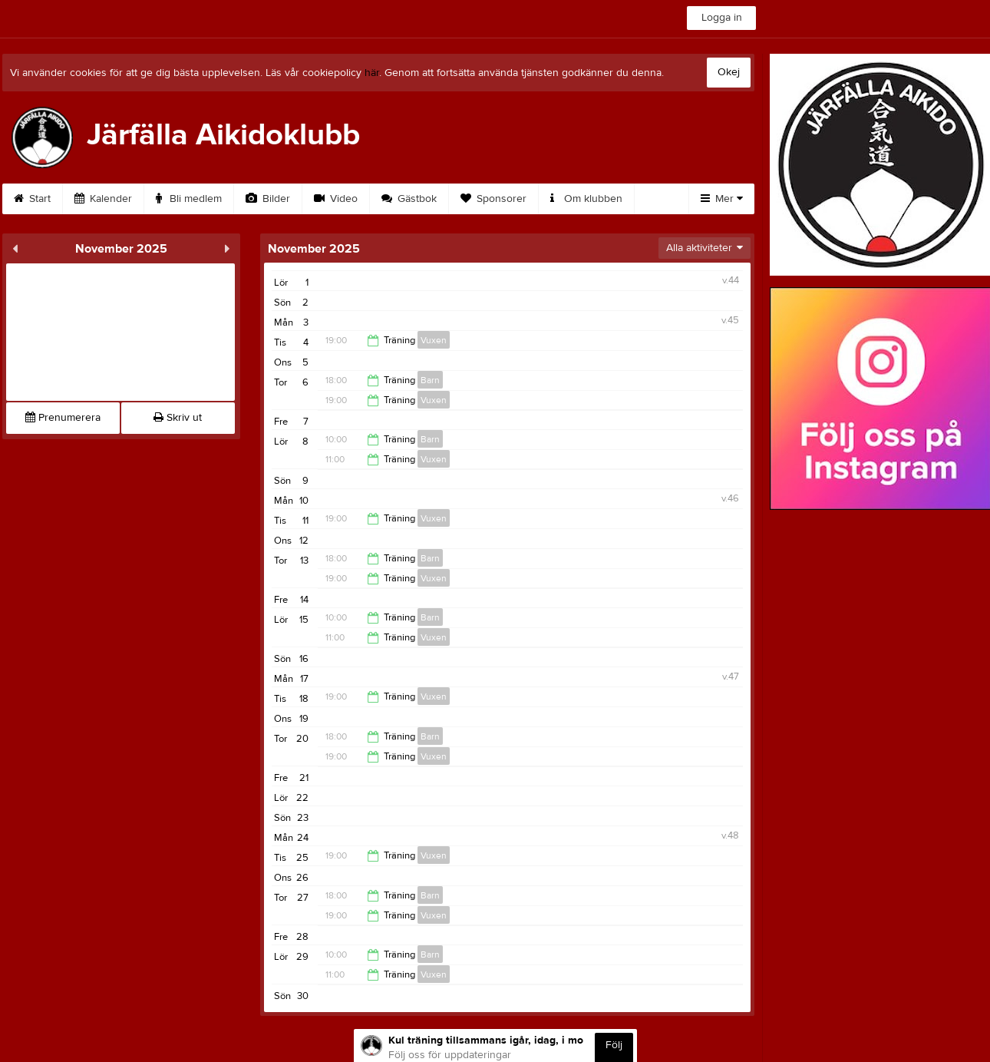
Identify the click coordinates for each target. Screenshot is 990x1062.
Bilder (268, 199)
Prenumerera (63, 418)
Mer (722, 199)
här (372, 73)
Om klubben (586, 199)
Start (32, 199)
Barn (430, 380)
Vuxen (434, 340)
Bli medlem (189, 199)
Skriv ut (177, 418)
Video (336, 199)
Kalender (103, 199)
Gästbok (409, 199)
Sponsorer (493, 199)
